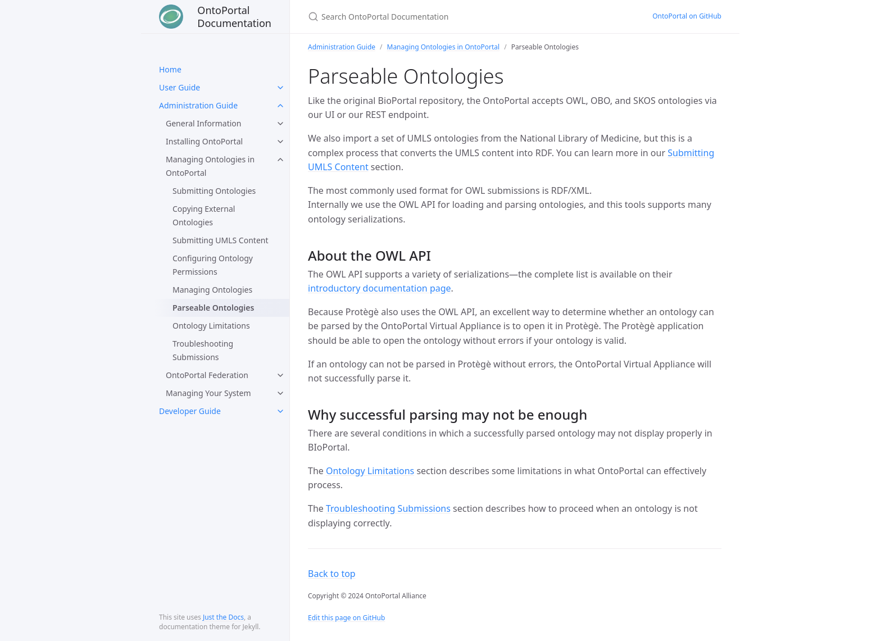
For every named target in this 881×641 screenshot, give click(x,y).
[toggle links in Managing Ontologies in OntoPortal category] (280, 160)
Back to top (332, 573)
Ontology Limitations (211, 325)
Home (170, 69)
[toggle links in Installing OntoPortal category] (280, 142)
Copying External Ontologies (203, 215)
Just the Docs (223, 617)
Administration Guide (198, 105)
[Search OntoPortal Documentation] (440, 16)
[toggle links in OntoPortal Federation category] (280, 375)
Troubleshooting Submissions (202, 350)
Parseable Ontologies (213, 307)
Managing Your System (208, 393)
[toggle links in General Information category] (280, 124)
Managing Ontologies (212, 289)
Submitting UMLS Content (220, 240)
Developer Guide (190, 411)
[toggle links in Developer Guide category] (280, 411)
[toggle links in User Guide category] (280, 88)
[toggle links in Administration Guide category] (280, 106)
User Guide (179, 87)
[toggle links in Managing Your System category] (280, 393)
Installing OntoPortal (204, 141)
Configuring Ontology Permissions (212, 265)
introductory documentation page (379, 288)
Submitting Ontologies (214, 190)
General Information (203, 123)
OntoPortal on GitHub (686, 16)
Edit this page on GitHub (346, 617)
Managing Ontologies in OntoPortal (210, 166)
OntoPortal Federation (207, 375)
